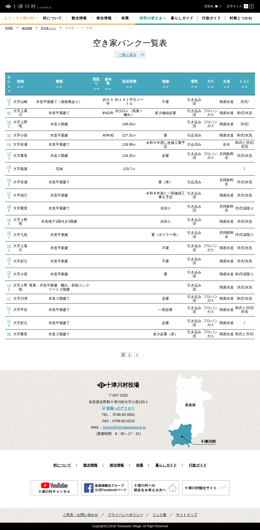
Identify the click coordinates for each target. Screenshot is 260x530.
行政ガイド (211, 18)
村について (52, 18)
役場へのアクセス (120, 408)
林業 (125, 18)
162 (9, 248)
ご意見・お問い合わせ (80, 515)
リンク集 (159, 515)
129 (9, 101)
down (9, 91)
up (9, 87)
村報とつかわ (241, 18)
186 (9, 182)
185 (9, 124)
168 (9, 208)
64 (9, 144)
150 (9, 261)
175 (9, 195)
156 (9, 287)
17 (9, 298)
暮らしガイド (182, 18)
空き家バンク (48, 28)
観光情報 (79, 18)
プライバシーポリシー (125, 515)
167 (9, 234)
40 (9, 113)
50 (9, 135)
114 (9, 323)
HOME (9, 28)
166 (9, 221)
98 (9, 334)
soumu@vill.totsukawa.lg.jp (124, 427)
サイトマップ (186, 515)
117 (9, 310)
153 (9, 156)
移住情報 (104, 18)
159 (9, 274)
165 (9, 169)
